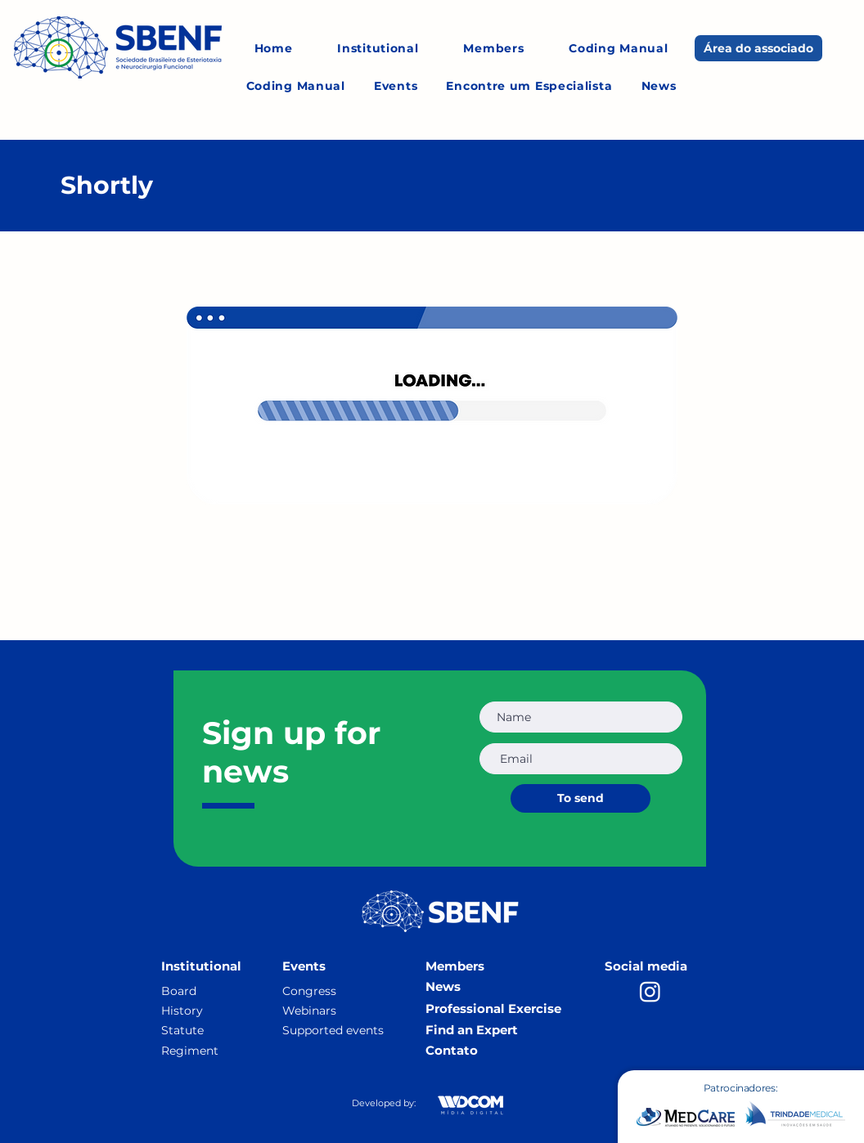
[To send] (580, 798)
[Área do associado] (758, 48)
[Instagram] (650, 991)
